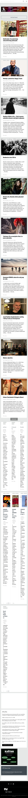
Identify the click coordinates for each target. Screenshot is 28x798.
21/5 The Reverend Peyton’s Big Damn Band (12, 772)
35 (6, 603)
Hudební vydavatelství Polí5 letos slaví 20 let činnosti (11, 735)
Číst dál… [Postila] (22, 489)
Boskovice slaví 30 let (9, 157)
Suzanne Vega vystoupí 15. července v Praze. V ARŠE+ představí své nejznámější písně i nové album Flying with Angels (13, 730)
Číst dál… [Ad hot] (5, 489)
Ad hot (4, 427)
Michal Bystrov (6, 80)
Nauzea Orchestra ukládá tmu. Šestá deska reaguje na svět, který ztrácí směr (14, 742)
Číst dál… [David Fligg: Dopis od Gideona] (5, 687)
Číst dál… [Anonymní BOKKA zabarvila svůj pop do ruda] (5, 294)
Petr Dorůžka (5, 200)
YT (13, 784)
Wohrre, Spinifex (8, 358)
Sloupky (4, 422)
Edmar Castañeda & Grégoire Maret (13, 397)
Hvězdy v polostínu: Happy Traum (12, 78)
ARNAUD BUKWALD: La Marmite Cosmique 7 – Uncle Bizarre (5, 514)
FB (11, 784)
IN (8, 784)
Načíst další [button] (14, 419)
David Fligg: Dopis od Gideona (5, 615)
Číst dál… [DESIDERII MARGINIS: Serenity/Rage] (14, 586)
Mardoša (13, 431)
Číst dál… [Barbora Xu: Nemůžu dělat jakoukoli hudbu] (5, 214)
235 (13, 603)
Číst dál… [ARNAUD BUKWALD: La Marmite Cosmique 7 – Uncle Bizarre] (5, 585)
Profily (4, 60)
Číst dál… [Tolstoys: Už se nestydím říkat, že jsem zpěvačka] (5, 255)
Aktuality (4, 712)
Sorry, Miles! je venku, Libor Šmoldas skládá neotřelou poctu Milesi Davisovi (13, 723)
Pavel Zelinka (5, 281)
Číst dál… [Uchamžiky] (14, 481)
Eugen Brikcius (21, 430)
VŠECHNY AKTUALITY (7, 745)
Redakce (4, 159)
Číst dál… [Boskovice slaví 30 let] (5, 174)
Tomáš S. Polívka (6, 399)
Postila (22, 427)
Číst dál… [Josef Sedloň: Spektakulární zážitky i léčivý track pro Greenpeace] (5, 335)
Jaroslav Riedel (6, 120)
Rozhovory (5, 20)
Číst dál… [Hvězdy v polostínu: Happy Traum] (5, 94)
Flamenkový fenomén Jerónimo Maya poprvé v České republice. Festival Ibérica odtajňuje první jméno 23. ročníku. (14, 720)
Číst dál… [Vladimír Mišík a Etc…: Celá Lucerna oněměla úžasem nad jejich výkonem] (5, 135)
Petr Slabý (5, 360)
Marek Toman (6, 42)
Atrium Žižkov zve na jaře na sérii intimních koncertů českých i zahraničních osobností (12, 733)
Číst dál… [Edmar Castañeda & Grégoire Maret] (5, 416)
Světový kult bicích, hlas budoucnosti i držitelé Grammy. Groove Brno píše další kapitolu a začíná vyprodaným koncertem (13, 727)
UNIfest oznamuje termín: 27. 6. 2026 (8, 717)
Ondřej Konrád (4, 430)
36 (8, 603)
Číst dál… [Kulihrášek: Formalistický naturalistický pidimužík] (5, 56)
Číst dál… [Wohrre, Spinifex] (5, 375)
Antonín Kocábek (6, 240)
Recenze (7, 493)
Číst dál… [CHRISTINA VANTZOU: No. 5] (23, 599)
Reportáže (8, 339)
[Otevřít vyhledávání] (23, 1)
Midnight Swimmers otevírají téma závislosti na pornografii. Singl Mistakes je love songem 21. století (13, 739)
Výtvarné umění (10, 20)
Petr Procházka (6, 522)
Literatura (5, 608)
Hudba (8, 60)
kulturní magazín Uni (7, 1)
